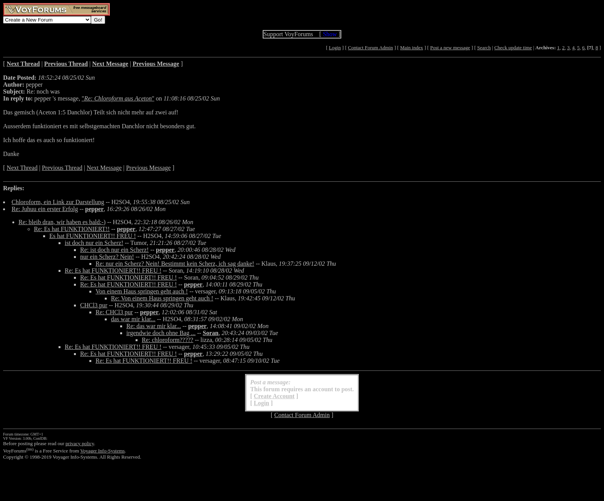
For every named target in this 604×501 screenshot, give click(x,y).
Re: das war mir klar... (153, 326)
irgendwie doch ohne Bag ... (161, 333)
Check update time (513, 47)
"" (118, 98)
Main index (411, 47)
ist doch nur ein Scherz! (94, 243)
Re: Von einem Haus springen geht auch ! (162, 298)
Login (335, 47)
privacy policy (79, 443)
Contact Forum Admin (370, 47)
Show (330, 34)
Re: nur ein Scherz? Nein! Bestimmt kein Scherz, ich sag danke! (175, 263)
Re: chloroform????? (167, 340)
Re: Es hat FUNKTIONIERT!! (72, 229)
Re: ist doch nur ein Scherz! (114, 249)
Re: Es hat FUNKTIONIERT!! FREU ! (113, 270)
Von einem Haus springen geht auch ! (142, 291)
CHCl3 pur (93, 305)
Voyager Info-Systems (102, 451)
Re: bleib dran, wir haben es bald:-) (62, 222)
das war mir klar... (133, 319)
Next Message (104, 167)
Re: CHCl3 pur (114, 312)
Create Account (274, 396)
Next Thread (22, 167)
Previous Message (148, 167)
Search (484, 47)
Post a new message (450, 47)
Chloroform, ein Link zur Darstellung (58, 202)
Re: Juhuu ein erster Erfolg (45, 209)
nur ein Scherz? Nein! (107, 256)
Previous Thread (62, 167)
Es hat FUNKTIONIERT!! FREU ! (92, 236)
